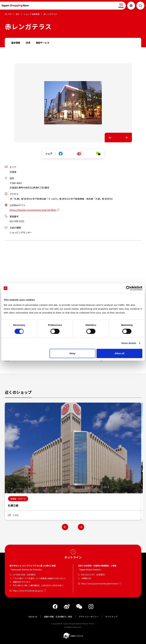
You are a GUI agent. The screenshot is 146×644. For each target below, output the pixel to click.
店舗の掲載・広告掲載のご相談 (58, 616)
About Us (32, 616)
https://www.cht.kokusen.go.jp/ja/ (28, 590)
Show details (128, 343)
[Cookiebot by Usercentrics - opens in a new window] (128, 288)
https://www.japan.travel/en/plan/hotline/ (99, 583)
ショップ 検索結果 (32, 14)
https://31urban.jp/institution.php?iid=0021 (33, 210)
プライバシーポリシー (89, 616)
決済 (28, 42)
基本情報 (15, 42)
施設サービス (42, 42)
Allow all (119, 353)
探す (18, 14)
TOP (10, 14)
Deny (73, 353)
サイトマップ (111, 616)
